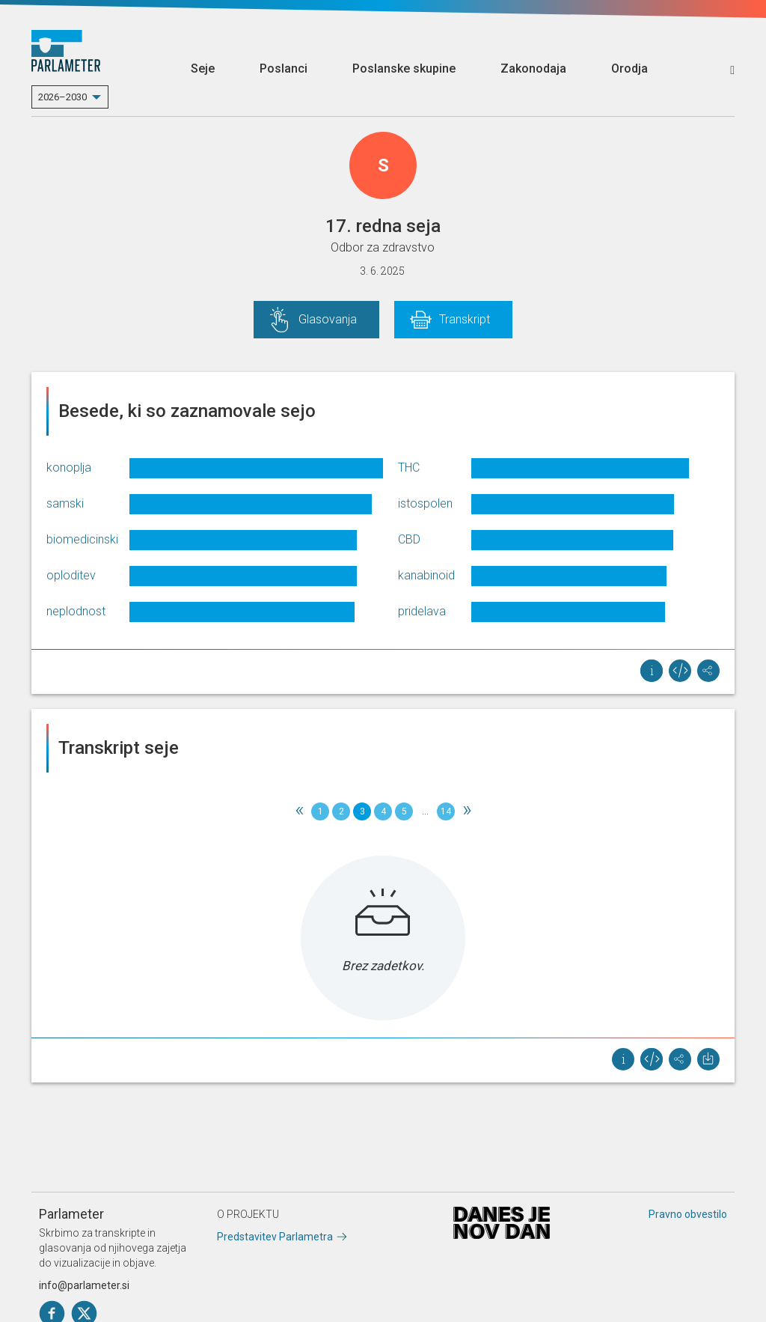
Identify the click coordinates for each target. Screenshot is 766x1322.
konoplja (68, 467)
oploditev (71, 575)
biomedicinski (82, 539)
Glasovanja (327, 319)
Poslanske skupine (404, 68)
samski (65, 503)
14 (446, 811)
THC (409, 467)
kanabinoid (426, 575)
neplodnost (75, 611)
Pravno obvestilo (688, 1214)
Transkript (464, 319)
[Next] (467, 811)
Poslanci (283, 68)
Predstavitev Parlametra (275, 1237)
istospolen (425, 503)
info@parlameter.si (84, 1285)
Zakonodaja (533, 68)
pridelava (422, 611)
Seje (203, 68)
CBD (409, 539)
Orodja (629, 68)
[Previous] (299, 811)
